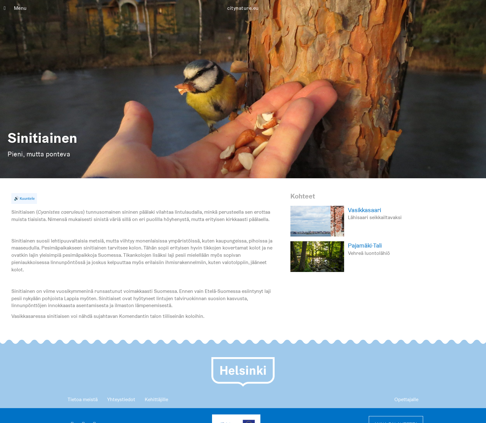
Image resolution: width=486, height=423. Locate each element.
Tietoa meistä (83, 399)
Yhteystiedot (121, 399)
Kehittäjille (156, 399)
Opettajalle (406, 399)
